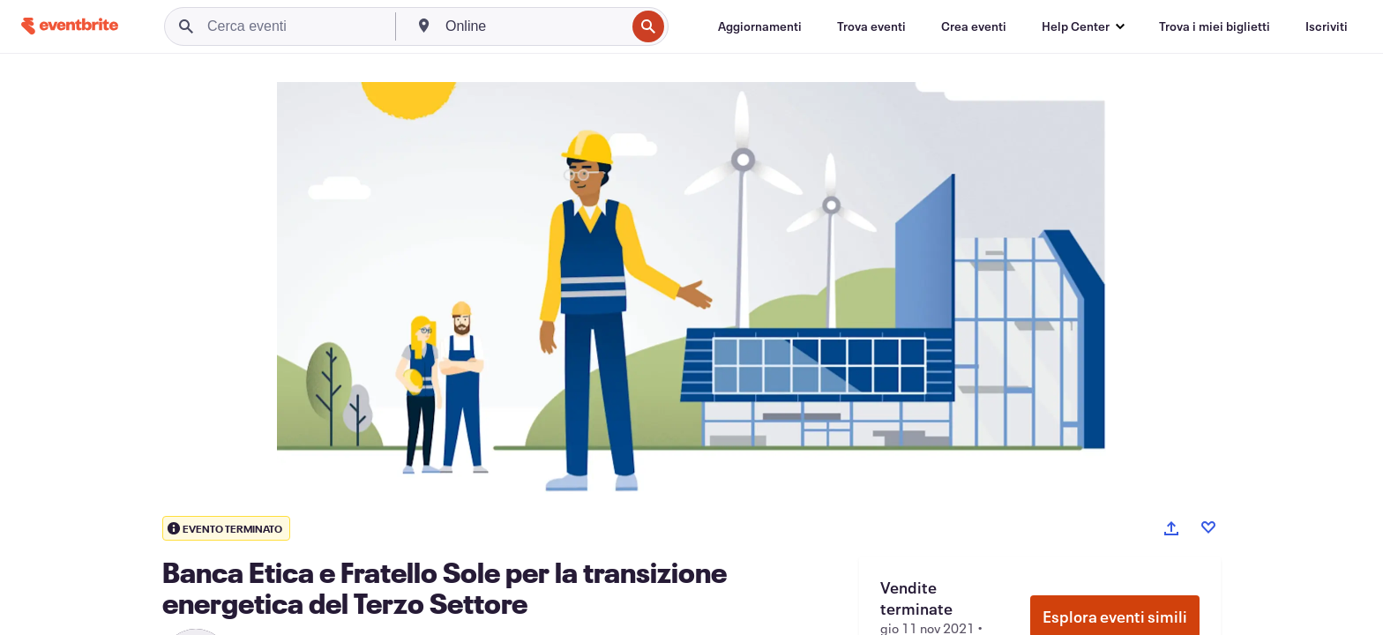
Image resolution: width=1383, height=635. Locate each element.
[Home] (69, 26)
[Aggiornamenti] (760, 26)
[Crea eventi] (973, 26)
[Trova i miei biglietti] (1214, 26)
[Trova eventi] (871, 26)
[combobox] (533, 26)
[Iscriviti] (1326, 26)
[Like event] (1208, 527)
